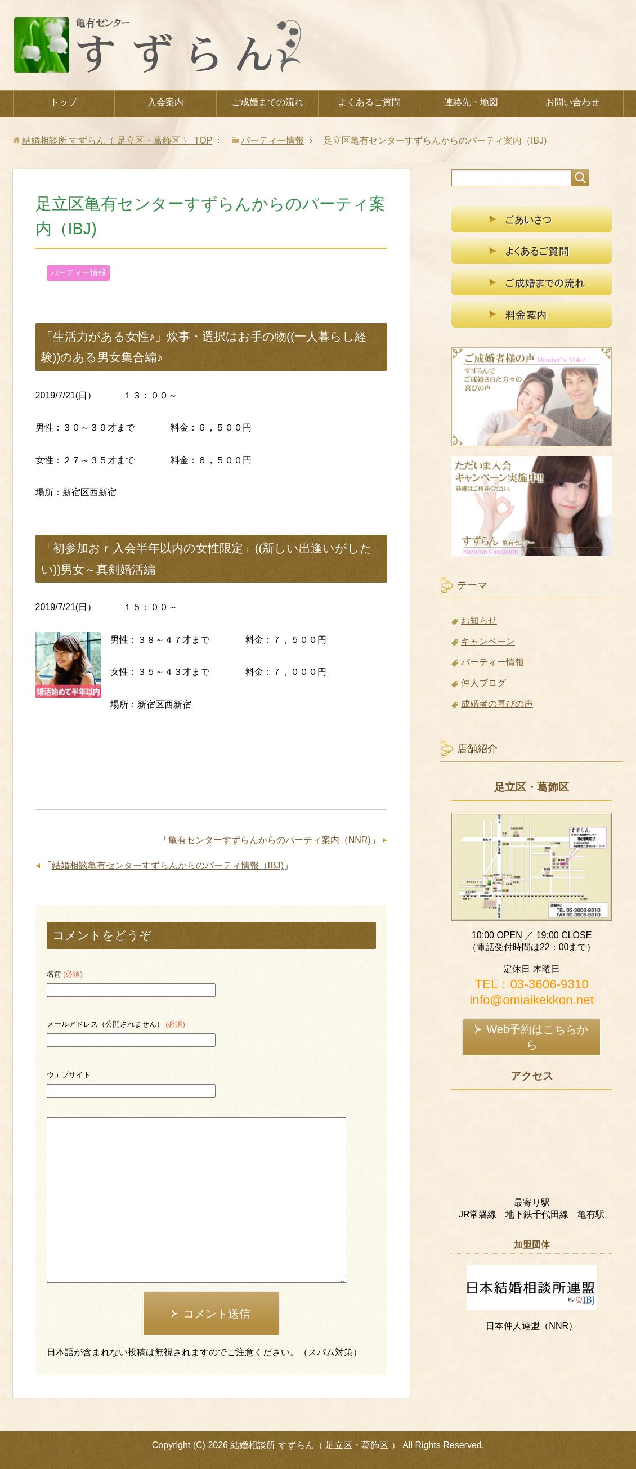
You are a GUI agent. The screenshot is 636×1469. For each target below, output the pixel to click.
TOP (117, 140)
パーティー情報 (78, 272)
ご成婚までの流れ (267, 102)
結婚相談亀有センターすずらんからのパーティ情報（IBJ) (168, 865)
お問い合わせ (572, 102)
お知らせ (479, 620)
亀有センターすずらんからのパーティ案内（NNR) (269, 840)
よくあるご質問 (369, 102)
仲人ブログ (483, 683)
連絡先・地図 (471, 102)
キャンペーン (488, 641)
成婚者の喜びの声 (497, 704)
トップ (63, 102)
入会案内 (165, 102)
